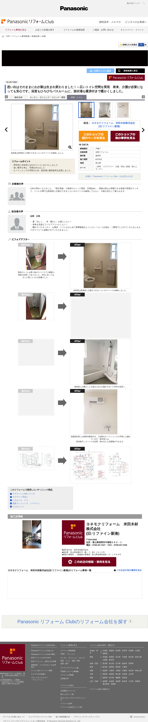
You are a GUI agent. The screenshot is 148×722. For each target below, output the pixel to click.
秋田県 (118, 650)
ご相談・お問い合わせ (103, 30)
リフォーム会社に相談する (100, 689)
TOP (8, 36)
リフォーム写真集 (67, 675)
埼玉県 (118, 657)
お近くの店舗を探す (44, 30)
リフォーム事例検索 (21, 36)
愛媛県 (118, 678)
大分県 (131, 681)
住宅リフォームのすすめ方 (41, 658)
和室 (78, 661)
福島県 (105, 653)
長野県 (131, 663)
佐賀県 (111, 681)
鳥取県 (105, 674)
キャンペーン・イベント (132, 30)
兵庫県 (124, 670)
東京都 (131, 657)
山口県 (131, 674)
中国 (91, 674)
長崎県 (118, 681)
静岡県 (111, 667)
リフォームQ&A (66, 703)
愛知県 (118, 667)
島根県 (111, 674)
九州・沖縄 (94, 681)
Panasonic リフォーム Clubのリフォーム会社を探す (72, 621)
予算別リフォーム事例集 (69, 671)
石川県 (118, 663)
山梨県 (105, 660)
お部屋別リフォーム (67, 691)
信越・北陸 (94, 663)
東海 (91, 667)
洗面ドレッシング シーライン (26, 503)
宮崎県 (137, 681)
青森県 (111, 650)
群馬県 (111, 657)
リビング (81, 658)
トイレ (67, 661)
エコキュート (18, 506)
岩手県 (124, 650)
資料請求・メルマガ (110, 22)
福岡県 (105, 681)
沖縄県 (113, 684)
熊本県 (124, 681)
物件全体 (18, 97)
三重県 (124, 667)
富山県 (111, 663)
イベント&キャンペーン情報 (41, 670)
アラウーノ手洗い (20, 497)
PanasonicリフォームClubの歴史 (43, 654)
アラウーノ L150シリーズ (23, 494)
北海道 (105, 650)
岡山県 (118, 674)
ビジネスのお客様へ (136, 22)
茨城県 (105, 657)
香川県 (111, 678)
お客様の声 (64, 678)
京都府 (111, 670)
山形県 (137, 650)
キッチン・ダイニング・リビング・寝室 (47, 97)
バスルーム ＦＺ (20, 500)
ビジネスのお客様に (38, 674)
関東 (91, 657)
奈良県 (131, 670)
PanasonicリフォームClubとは (42, 650)
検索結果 (36, 36)
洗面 (73, 661)
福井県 (124, 663)
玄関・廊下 (64, 663)
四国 (91, 678)
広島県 (124, 674)
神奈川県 (138, 657)
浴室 (62, 661)
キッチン (63, 658)
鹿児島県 (106, 684)
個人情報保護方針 (63, 716)
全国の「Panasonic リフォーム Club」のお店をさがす (109, 176)
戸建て (62, 654)
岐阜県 (105, 667)
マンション (71, 654)
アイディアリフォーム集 (69, 668)
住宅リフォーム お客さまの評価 (43, 661)
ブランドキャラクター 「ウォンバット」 (39, 679)
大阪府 (118, 670)
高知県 (124, 678)
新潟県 (105, 663)
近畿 (91, 670)
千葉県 (124, 657)
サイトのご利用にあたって (14, 716)
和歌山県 (138, 670)
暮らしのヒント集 (67, 694)
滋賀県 (105, 670)
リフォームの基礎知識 (74, 30)
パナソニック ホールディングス (87, 716)
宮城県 (131, 650)
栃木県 (111, 660)
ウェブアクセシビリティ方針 (40, 716)
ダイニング (73, 658)
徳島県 (105, 678)
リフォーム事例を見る (15, 30)
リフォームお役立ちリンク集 (71, 707)
